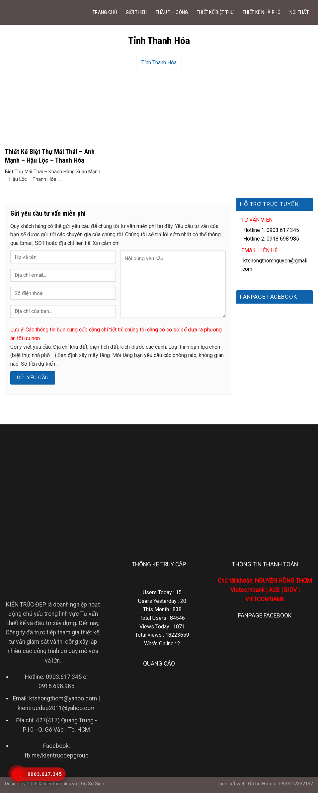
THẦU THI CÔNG (172, 12)
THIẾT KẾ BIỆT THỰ (215, 12)
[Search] (305, 37)
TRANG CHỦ (105, 12)
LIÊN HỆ (283, 37)
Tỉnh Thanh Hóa (159, 62)
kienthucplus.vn (60, 784)
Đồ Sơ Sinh (92, 784)
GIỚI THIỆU (136, 12)
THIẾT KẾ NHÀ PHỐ (262, 12)
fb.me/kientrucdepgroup (57, 755)
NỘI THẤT (299, 12)
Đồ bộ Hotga (261, 784)
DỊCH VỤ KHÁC (246, 37)
